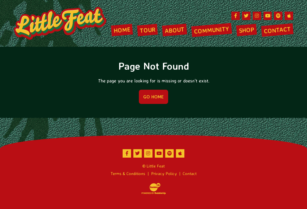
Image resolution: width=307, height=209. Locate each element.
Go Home (153, 97)
